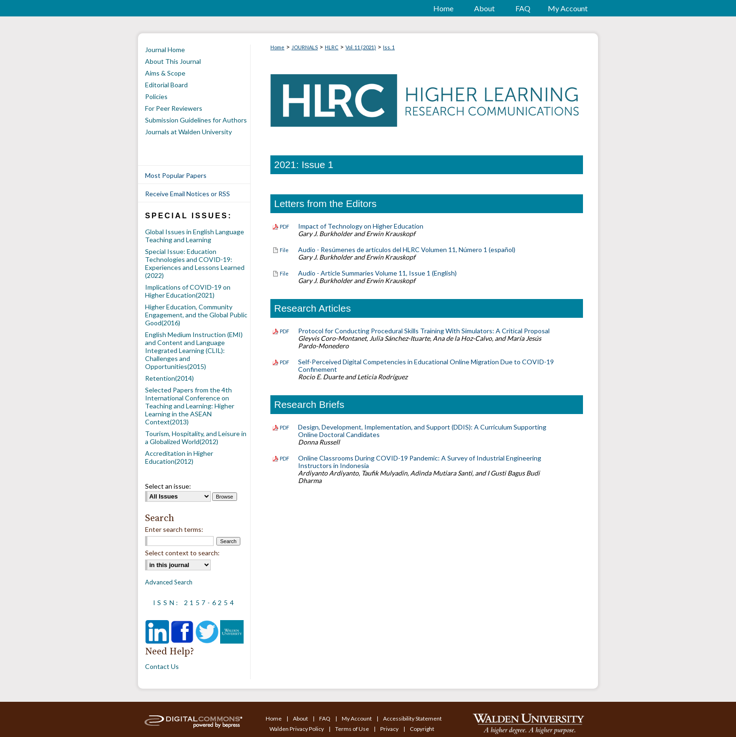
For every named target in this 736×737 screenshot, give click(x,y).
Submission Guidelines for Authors (196, 120)
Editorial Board (166, 85)
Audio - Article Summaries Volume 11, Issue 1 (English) (377, 273)
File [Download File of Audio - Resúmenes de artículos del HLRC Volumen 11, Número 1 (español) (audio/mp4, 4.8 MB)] (284, 250)
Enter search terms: (174, 529)
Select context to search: (182, 553)
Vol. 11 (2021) (360, 47)
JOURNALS (304, 47)
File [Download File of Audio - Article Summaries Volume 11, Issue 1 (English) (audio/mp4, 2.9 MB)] (284, 273)
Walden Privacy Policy (297, 728)
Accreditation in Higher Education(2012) (179, 457)
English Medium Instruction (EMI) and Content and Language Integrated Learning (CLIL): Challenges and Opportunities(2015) (194, 350)
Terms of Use (352, 728)
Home (277, 47)
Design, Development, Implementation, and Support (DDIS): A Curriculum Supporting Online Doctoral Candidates (422, 430)
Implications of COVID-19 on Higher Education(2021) (187, 291)
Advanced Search (168, 582)
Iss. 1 (389, 47)
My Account (357, 718)
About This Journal (173, 61)
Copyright (422, 728)
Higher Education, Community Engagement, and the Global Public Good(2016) (196, 315)
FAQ (325, 718)
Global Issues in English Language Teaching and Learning (194, 236)
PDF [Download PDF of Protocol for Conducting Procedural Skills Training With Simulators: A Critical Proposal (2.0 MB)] (284, 331)
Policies (156, 96)
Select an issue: (168, 486)
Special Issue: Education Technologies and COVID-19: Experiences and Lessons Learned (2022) (195, 263)
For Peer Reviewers (173, 108)
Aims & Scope (165, 73)
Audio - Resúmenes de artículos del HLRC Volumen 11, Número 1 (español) (406, 249)
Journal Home (165, 50)
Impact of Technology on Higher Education (360, 226)
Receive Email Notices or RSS (187, 194)
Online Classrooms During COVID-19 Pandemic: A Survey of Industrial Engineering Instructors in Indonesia (419, 461)
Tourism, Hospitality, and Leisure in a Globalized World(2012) (195, 437)
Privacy (389, 728)
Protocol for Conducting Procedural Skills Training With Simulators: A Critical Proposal (424, 331)
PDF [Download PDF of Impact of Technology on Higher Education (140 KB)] (284, 226)
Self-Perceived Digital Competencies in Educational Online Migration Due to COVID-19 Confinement (426, 365)
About (301, 718)
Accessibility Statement (412, 718)
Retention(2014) (169, 378)
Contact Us (162, 666)
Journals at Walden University (188, 132)
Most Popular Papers (176, 175)
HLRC (331, 47)
